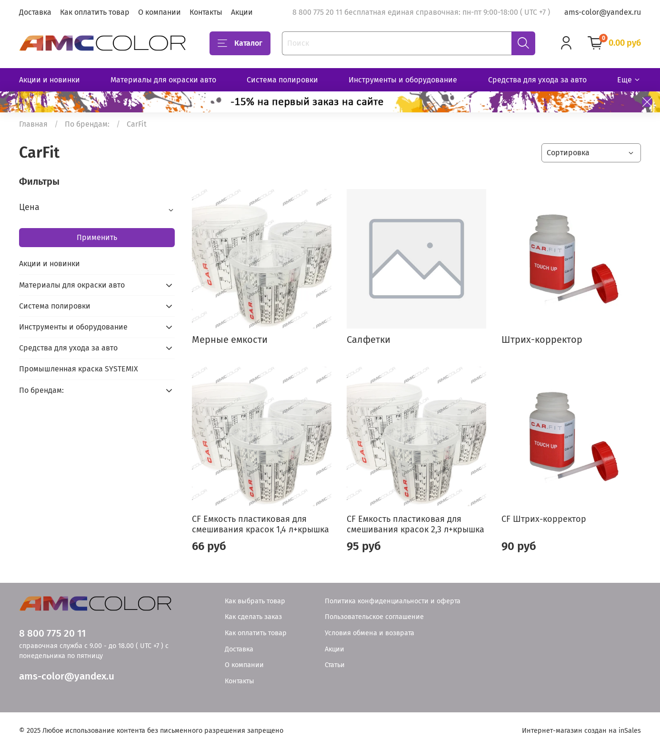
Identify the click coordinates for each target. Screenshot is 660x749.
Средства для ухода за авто (537, 79)
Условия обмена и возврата (369, 633)
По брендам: (87, 124)
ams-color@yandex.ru (602, 12)
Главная (33, 124)
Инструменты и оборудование (403, 79)
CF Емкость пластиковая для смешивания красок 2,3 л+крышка (415, 524)
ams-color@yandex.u (66, 676)
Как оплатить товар (95, 12)
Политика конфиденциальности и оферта (392, 601)
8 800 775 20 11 (52, 633)
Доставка (35, 12)
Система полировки (282, 79)
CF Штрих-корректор (543, 519)
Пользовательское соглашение (374, 617)
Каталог (240, 43)
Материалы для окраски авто (163, 79)
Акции (242, 12)
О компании (159, 12)
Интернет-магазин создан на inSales (581, 731)
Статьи (335, 665)
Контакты (206, 12)
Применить (97, 237)
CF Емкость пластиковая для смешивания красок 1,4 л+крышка (260, 524)
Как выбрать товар (255, 601)
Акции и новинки (49, 79)
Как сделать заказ (253, 617)
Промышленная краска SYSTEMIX (78, 368)
